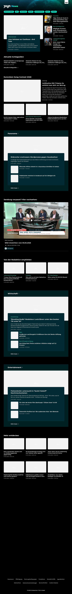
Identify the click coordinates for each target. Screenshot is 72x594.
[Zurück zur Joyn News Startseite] (11, 6)
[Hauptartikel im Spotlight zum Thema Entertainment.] (15, 367)
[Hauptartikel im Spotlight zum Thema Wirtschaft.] (13, 293)
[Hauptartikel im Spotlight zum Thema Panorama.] (13, 133)
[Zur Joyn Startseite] (66, 2)
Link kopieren (9, 248)
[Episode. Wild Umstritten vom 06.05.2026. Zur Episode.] (36, 224)
